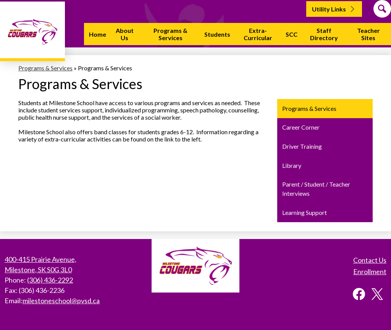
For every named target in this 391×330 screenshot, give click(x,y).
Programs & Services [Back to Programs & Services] (45, 68)
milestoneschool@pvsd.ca (61, 300)
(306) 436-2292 (50, 280)
